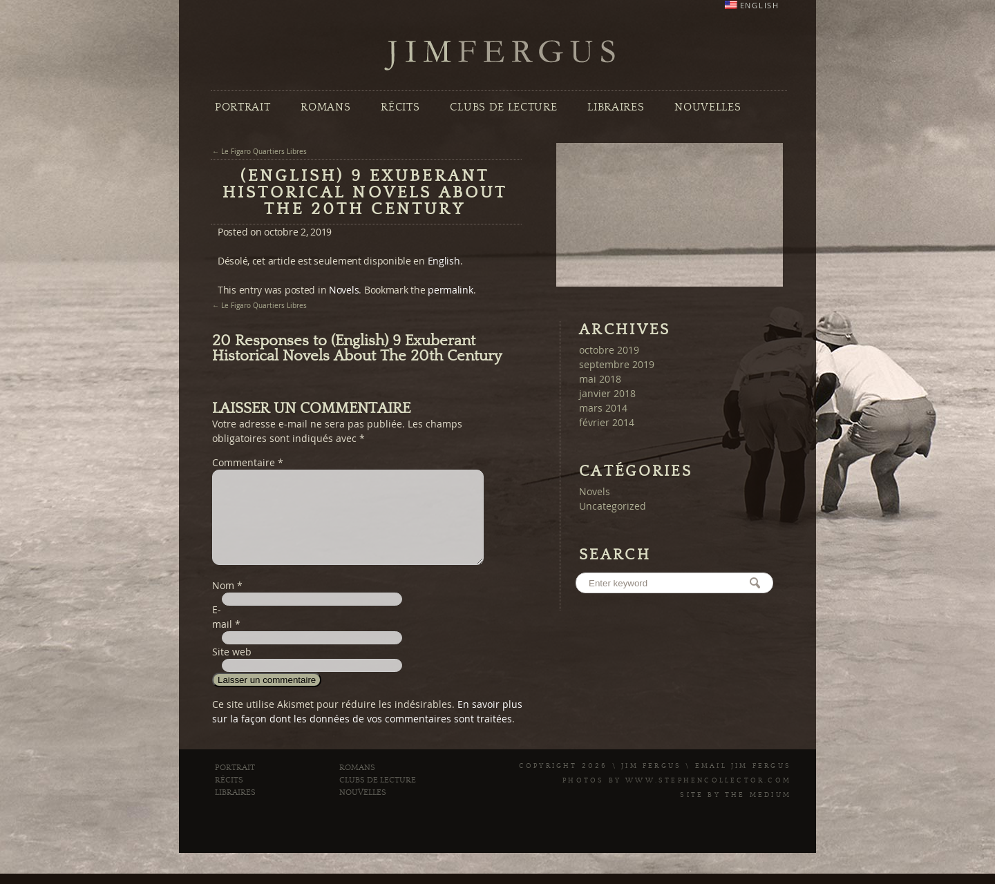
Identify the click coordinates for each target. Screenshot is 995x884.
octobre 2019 (609, 349)
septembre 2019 (616, 364)
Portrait (242, 107)
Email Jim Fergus (743, 782)
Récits (400, 107)
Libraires (615, 107)
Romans (325, 107)
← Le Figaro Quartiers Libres (259, 151)
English (444, 260)
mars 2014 (603, 407)
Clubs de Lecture (503, 107)
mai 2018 (600, 378)
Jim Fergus (500, 55)
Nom (223, 601)
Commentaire (247, 462)
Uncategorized (612, 505)
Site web (232, 668)
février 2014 (606, 422)
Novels (344, 289)
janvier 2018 (607, 393)
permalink (450, 289)
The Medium (758, 811)
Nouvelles (707, 107)
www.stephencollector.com (708, 797)
